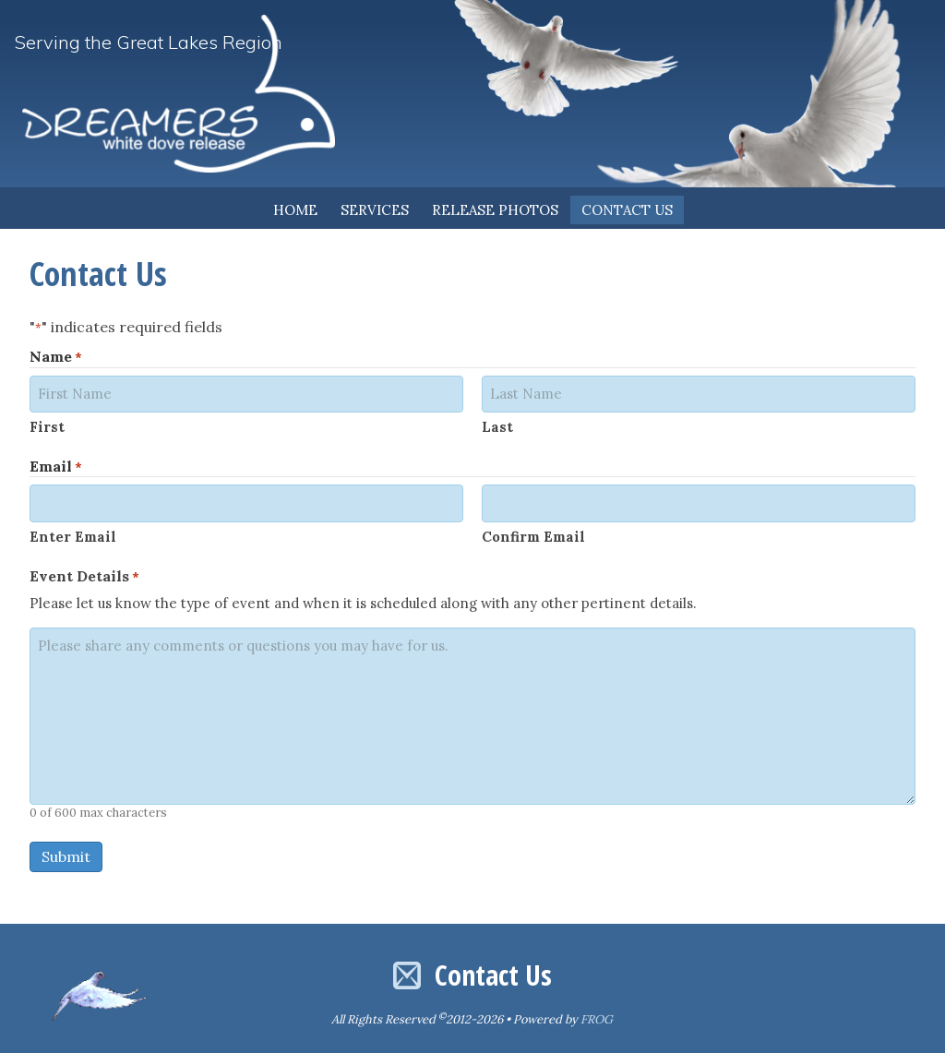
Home (295, 210)
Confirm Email (533, 535)
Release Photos (495, 210)
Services (375, 210)
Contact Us (627, 210)
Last (497, 426)
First (47, 426)
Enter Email (73, 535)
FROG (596, 1017)
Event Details (84, 574)
